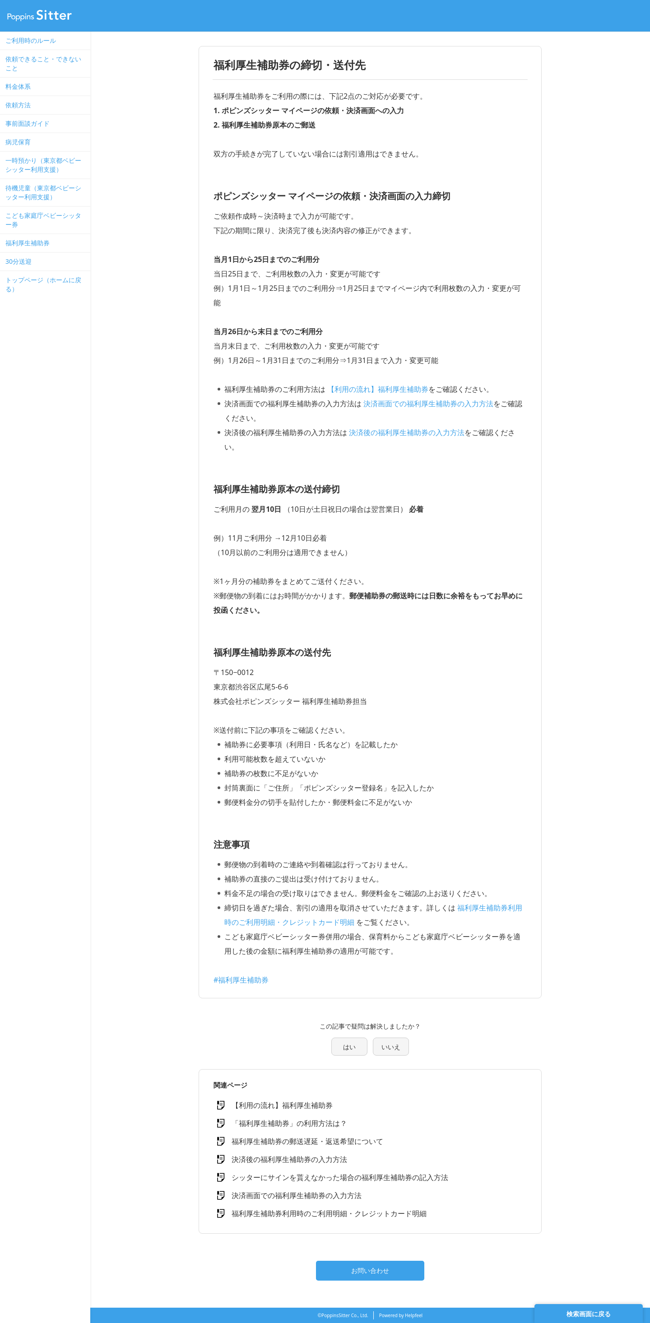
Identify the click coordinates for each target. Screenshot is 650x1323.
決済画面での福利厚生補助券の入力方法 (428, 404)
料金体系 (18, 86)
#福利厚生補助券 (241, 980)
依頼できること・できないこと (43, 63)
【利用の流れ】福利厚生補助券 (377, 389)
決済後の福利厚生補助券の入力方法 (406, 432)
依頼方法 (18, 105)
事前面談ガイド (27, 123)
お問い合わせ (370, 1270)
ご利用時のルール (30, 40)
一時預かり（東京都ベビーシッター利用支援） (43, 165)
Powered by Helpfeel (400, 1315)
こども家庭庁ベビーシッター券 (43, 220)
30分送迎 (18, 261)
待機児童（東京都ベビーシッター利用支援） (43, 192)
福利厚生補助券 (27, 243)
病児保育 (18, 142)
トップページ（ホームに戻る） (43, 284)
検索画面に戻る (588, 1313)
